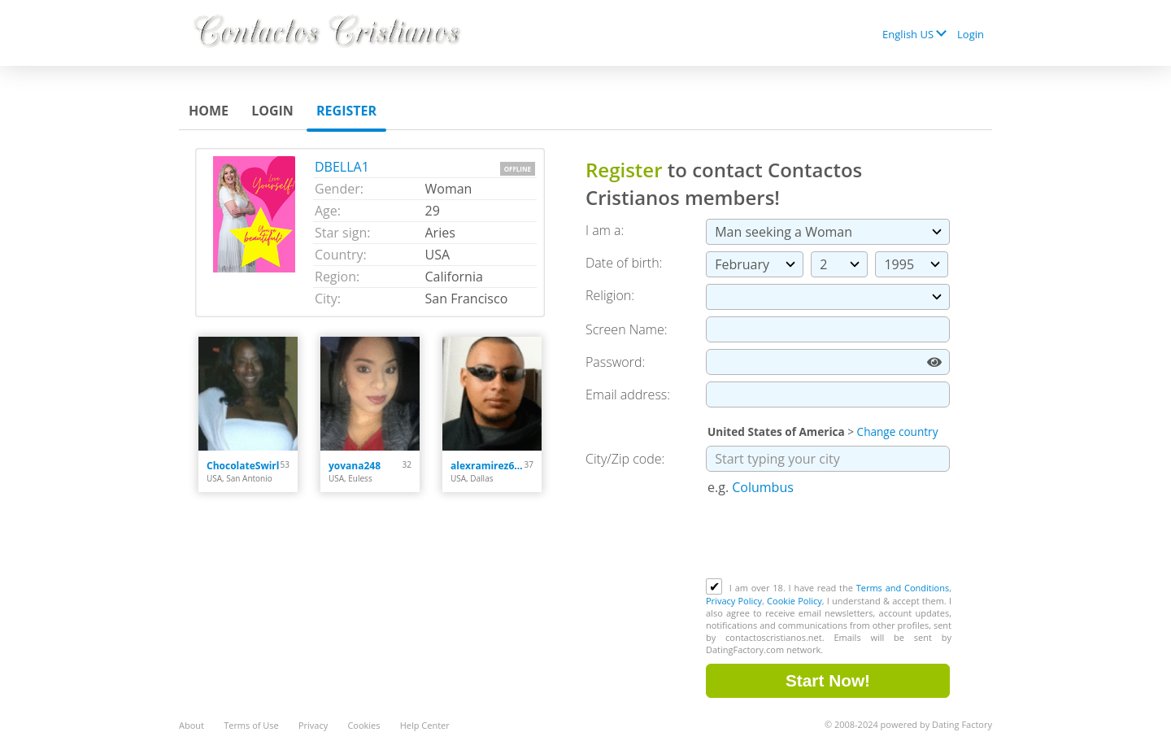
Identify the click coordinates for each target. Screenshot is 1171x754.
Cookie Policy (794, 601)
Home (209, 111)
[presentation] (829, 538)
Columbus (763, 487)
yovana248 (355, 466)
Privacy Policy (734, 601)
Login (970, 34)
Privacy (313, 725)
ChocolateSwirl (243, 466)
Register (346, 111)
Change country (897, 431)
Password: (615, 362)
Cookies (363, 725)
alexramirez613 (488, 466)
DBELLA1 (342, 167)
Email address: (628, 394)
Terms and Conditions (902, 588)
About (191, 725)
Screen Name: (626, 329)
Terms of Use (251, 725)
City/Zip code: (625, 459)
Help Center (425, 725)
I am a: (605, 230)
